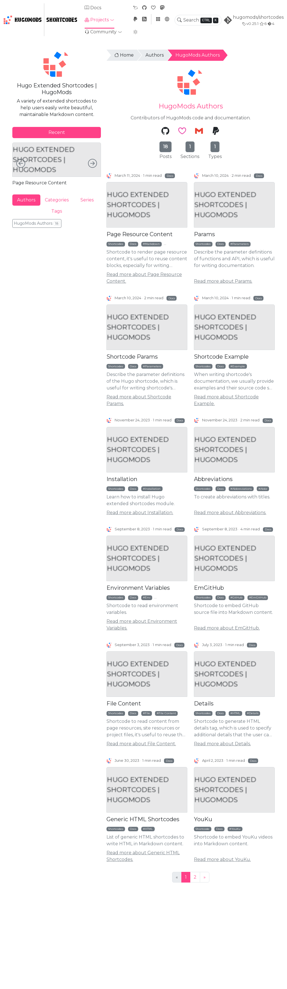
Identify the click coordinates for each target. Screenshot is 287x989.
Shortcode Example (221, 356)
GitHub (237, 597)
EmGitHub (209, 587)
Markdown (152, 243)
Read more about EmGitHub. (227, 628)
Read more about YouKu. (222, 859)
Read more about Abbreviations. (230, 512)
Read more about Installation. (140, 512)
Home (124, 55)
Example (238, 366)
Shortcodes (61, 20)
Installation (122, 479)
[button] (99, 19)
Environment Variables (138, 587)
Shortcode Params (132, 356)
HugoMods (22, 19)
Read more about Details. (222, 743)
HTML (236, 713)
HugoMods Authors (197, 55)
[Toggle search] (179, 20)
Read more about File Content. (141, 743)
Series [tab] (87, 200)
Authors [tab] (26, 200)
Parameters (240, 243)
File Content (124, 703)
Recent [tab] (56, 132)
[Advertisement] (56, 271)
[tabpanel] (56, 164)
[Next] (204, 877)
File (147, 713)
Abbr (263, 488)
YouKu (203, 819)
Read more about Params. (223, 281)
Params (204, 234)
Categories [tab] (57, 200)
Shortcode (202, 828)
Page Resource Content (140, 234)
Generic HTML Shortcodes (143, 819)
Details (204, 703)
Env (147, 597)
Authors (154, 55)
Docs (93, 7)
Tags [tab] (56, 211)
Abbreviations (213, 479)
